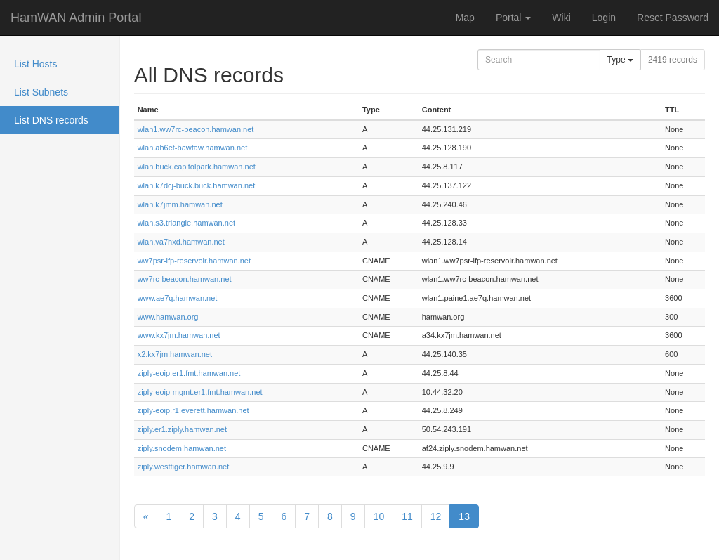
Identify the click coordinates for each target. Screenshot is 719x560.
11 (407, 516)
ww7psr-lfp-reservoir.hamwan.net (194, 260)
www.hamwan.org (168, 317)
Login (604, 17)
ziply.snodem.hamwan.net (182, 448)
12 (436, 516)
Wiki (561, 17)
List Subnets (41, 92)
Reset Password (672, 17)
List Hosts (35, 64)
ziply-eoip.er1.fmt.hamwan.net (189, 373)
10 (379, 516)
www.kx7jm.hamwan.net (179, 335)
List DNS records (51, 120)
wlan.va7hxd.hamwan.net (181, 241)
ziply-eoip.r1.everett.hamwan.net (193, 410)
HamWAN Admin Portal (76, 18)
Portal (513, 17)
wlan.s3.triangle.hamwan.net (186, 223)
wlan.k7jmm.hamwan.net (180, 204)
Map (465, 17)
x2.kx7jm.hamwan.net (175, 354)
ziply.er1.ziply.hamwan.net (182, 429)
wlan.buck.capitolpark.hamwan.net (197, 166)
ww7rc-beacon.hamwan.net (185, 279)
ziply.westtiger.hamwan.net (184, 466)
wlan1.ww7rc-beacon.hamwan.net (196, 129)
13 (464, 516)
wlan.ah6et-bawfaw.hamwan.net (193, 147)
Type (620, 60)
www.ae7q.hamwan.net (178, 298)
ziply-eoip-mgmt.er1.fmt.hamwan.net (200, 392)
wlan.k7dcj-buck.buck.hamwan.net (197, 185)
